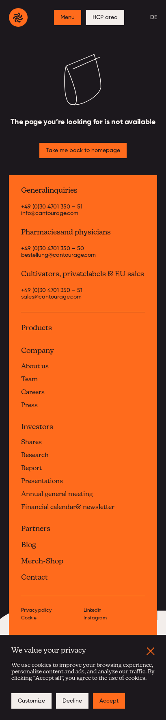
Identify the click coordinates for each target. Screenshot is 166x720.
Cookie (29, 618)
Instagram (95, 618)
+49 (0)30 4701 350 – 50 (52, 248)
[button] (151, 651)
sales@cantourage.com (51, 297)
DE (153, 17)
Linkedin (92, 610)
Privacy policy (36, 610)
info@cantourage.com (49, 213)
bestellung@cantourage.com (58, 255)
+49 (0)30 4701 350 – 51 (51, 207)
